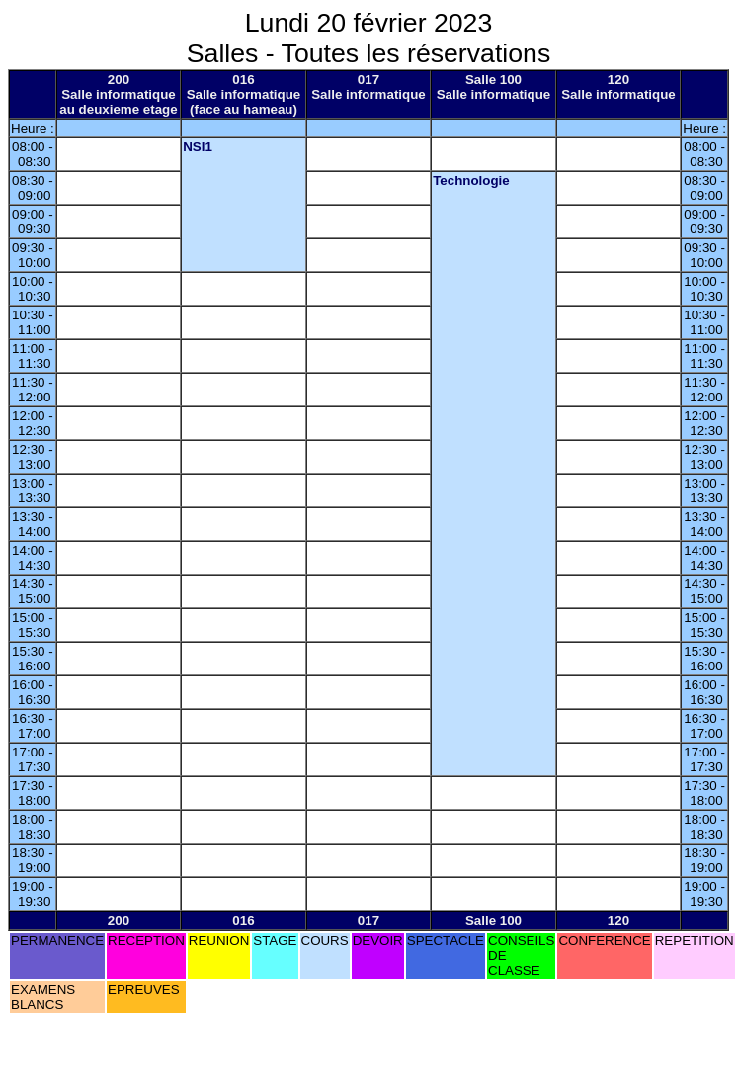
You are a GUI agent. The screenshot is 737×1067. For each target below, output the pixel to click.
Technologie (471, 180)
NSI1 (197, 146)
